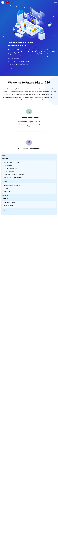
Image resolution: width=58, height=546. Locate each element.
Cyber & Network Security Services (14, 174)
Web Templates (10, 171)
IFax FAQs (6, 188)
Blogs (4, 210)
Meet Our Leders (8, 206)
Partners (5, 196)
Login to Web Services (11, 168)
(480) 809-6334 (24, 64)
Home (4, 155)
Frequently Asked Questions (12, 185)
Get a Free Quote (16, 69)
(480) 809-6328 (24, 62)
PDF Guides (7, 191)
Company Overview (9, 203)
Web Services (8, 165)
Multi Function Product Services (13, 177)
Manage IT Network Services (12, 162)
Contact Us (5, 213)
